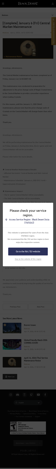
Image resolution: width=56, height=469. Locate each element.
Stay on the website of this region (28, 259)
